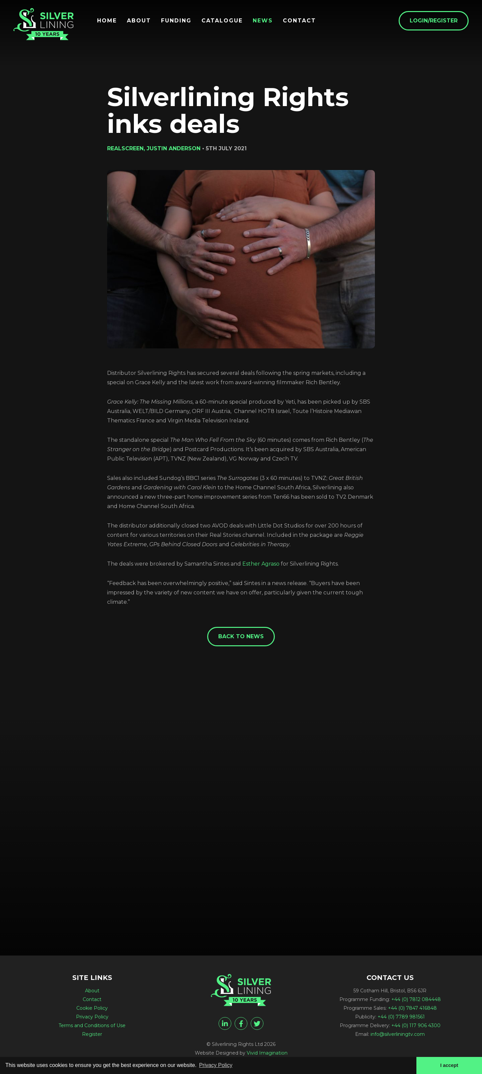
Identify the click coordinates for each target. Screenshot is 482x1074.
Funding (176, 20)
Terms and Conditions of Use (92, 1025)
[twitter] (257, 1023)
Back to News (241, 636)
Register (92, 1034)
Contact (299, 20)
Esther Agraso (260, 564)
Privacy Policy (92, 1017)
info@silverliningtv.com (398, 1034)
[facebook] (241, 1023)
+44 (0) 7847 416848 (412, 1008)
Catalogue (222, 20)
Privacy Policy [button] (216, 1065)
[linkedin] (225, 1023)
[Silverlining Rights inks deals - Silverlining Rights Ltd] (43, 24)
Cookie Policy (92, 1008)
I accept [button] (449, 1065)
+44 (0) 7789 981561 (401, 1017)
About (139, 20)
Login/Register (434, 20)
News (263, 20)
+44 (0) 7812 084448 (416, 999)
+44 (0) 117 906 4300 (415, 1025)
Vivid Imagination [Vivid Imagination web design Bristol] (267, 1053)
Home (107, 20)
